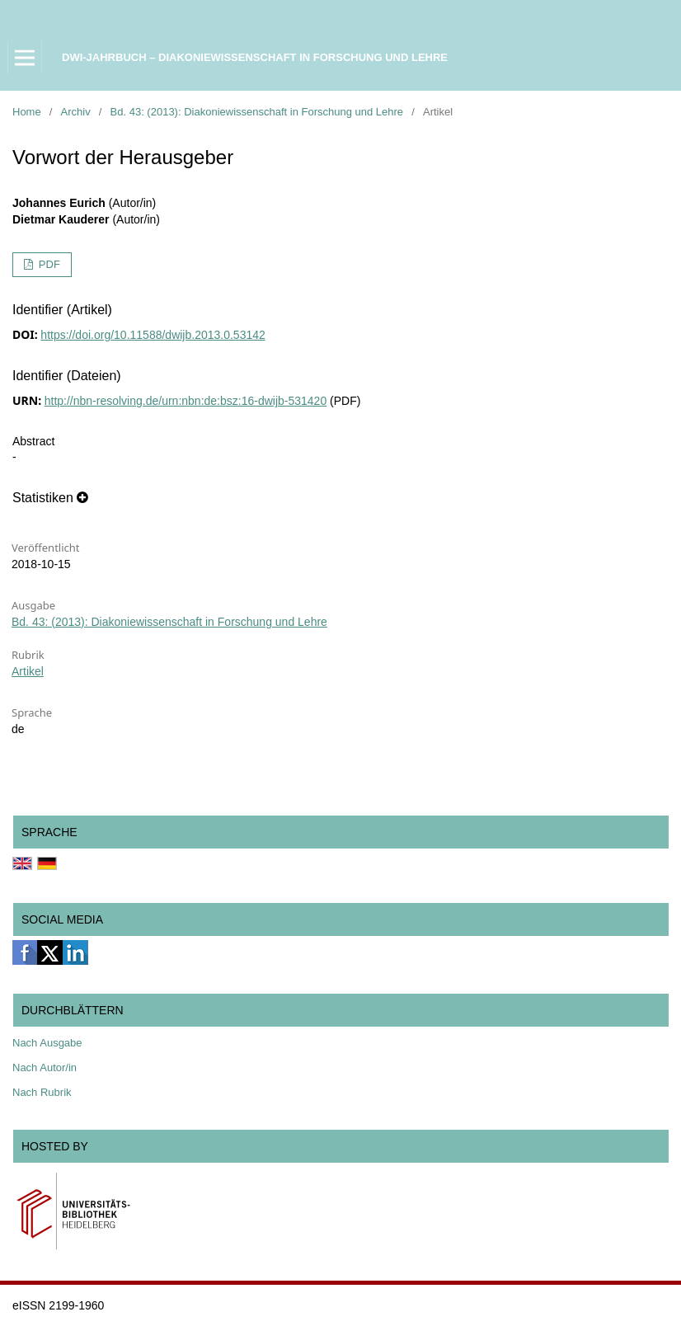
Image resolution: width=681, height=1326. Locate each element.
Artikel (28, 671)
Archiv (76, 112)
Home (26, 112)
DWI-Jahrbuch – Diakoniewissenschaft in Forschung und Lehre (255, 57)
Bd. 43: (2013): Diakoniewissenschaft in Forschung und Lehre (257, 112)
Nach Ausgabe (47, 1043)
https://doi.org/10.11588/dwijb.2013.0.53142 (152, 334)
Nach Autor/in (44, 1067)
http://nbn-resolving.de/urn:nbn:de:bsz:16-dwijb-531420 (185, 400)
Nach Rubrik (42, 1092)
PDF (47, 264)
